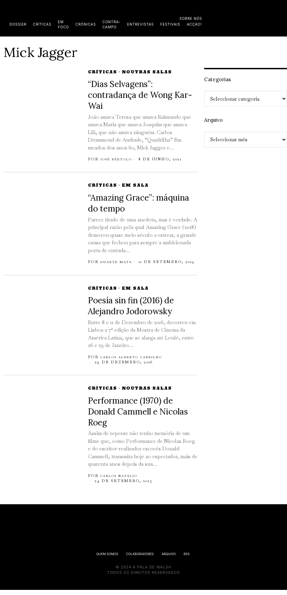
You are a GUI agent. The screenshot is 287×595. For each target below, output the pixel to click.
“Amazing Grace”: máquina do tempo (138, 203)
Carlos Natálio (123, 480)
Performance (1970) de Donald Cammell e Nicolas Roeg (138, 417)
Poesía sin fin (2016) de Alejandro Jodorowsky (131, 311)
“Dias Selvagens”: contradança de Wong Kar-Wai (140, 95)
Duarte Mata (118, 261)
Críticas (102, 71)
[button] (280, 18)
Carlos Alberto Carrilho (138, 362)
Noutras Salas (147, 71)
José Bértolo (120, 159)
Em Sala (135, 185)
